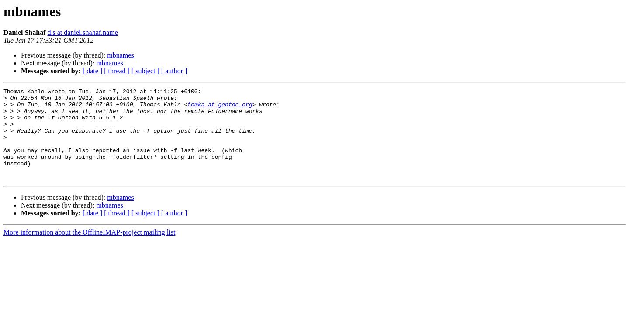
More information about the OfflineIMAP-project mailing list (89, 250)
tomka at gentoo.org (219, 108)
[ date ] (92, 71)
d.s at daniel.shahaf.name (82, 32)
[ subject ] (145, 71)
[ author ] (174, 71)
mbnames (120, 55)
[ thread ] (117, 71)
